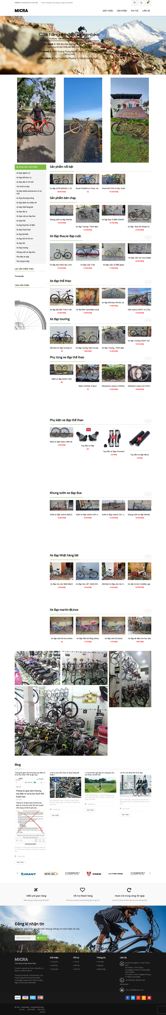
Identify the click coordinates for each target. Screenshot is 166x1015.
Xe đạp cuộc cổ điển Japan (113, 265)
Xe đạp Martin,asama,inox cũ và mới (29, 192)
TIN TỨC (22, 1009)
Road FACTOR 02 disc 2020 (113, 188)
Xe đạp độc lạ (22, 211)
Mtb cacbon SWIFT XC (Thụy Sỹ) (141, 309)
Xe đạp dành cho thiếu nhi (27, 202)
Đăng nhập (102, 969)
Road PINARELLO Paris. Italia (88, 188)
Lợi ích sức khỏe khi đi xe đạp (131, 773)
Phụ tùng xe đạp (23, 261)
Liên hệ (77, 969)
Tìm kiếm (101, 962)
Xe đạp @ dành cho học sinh (139, 638)
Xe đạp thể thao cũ (24, 177)
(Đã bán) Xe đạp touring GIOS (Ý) (63, 348)
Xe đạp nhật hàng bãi (25, 207)
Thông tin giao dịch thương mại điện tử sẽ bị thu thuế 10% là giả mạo (30, 774)
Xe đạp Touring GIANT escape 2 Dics (143, 340)
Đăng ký (100, 965)
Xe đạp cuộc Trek (87, 265)
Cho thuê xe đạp (23, 186)
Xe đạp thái (21, 221)
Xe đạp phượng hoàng (25, 198)
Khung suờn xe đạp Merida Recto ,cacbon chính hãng (71, 219)
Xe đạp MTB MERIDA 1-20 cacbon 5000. (66, 188)
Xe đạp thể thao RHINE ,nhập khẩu (116, 302)
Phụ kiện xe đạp (23, 257)
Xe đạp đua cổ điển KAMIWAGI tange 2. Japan (120, 219)
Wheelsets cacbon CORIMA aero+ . (116, 386)
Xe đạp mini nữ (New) (113, 638)
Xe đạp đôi (21, 243)
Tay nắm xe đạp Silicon (139, 454)
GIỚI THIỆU (41, 1009)
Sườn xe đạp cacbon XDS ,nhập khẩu (90, 514)
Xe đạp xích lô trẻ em (25, 238)
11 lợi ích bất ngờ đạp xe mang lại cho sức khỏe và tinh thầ (99, 774)
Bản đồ (76, 965)
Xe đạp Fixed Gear (24, 229)
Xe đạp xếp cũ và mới (25, 182)
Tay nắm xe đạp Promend (113, 451)
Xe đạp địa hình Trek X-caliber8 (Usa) (65, 309)
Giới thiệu (54, 965)
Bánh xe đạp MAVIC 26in (62, 379)
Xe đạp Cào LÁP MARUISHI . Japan (90, 584)
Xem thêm (20, 862)
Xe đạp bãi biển (22, 234)
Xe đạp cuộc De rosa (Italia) (139, 257)
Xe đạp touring (22, 248)
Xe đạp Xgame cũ (23, 173)
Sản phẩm (54, 969)
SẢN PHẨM (31, 1009)
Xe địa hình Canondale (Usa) (87, 309)
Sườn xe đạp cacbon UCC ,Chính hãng (117, 514)
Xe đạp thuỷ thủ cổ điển (26, 225)
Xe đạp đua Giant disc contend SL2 (64, 265)
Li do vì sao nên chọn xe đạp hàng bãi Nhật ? (64, 774)
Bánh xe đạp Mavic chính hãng (62, 441)
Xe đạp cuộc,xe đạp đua (26, 216)
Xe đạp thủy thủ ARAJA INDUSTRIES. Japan (145, 226)
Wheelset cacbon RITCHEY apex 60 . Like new (147, 386)
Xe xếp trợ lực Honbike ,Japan (140, 584)
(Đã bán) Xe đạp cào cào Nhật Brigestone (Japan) (122, 584)
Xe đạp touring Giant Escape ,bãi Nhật (91, 348)
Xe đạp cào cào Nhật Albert (61, 584)
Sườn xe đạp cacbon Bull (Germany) (64, 514)
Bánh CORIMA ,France (88, 386)
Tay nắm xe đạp (87, 445)
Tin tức (76, 962)
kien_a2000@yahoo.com (135, 990)
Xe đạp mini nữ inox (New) (61, 638)
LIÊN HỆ (42, 1012)
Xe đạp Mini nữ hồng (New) (88, 638)
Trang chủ (54, 962)
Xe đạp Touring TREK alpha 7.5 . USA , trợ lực (94, 226)
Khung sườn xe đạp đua (26, 252)
